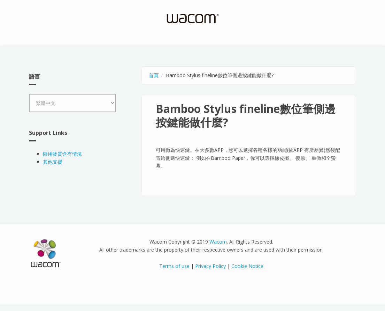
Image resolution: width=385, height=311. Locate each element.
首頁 (154, 75)
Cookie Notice (247, 266)
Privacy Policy (210, 266)
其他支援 (52, 161)
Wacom (218, 241)
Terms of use (174, 266)
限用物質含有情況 (62, 153)
